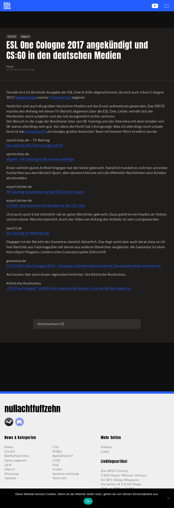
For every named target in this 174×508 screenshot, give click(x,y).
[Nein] (168, 498)
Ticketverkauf (60, 97)
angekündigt (25, 97)
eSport (25, 36)
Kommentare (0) (51, 323)
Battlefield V (63, 456)
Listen (57, 469)
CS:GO (12, 36)
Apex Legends (16, 460)
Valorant (60, 478)
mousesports (35, 131)
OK (88, 501)
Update (10, 478)
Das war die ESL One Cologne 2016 (34, 145)
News (9, 447)
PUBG (57, 451)
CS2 (56, 447)
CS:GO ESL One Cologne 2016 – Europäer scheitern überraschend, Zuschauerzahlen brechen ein (83, 265)
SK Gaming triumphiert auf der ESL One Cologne (45, 191)
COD (56, 460)
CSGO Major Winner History (124, 475)
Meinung (12, 474)
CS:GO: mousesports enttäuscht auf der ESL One (45, 205)
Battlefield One (17, 456)
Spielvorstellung (66, 474)
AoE (56, 465)
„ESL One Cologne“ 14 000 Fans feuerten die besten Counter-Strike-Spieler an (68, 288)
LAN (8, 465)
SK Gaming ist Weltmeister (28, 233)
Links (105, 451)
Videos (106, 447)
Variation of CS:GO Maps (121, 484)
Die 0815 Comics (114, 471)
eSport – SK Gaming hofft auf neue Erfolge (40, 159)
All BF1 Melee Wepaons (120, 480)
